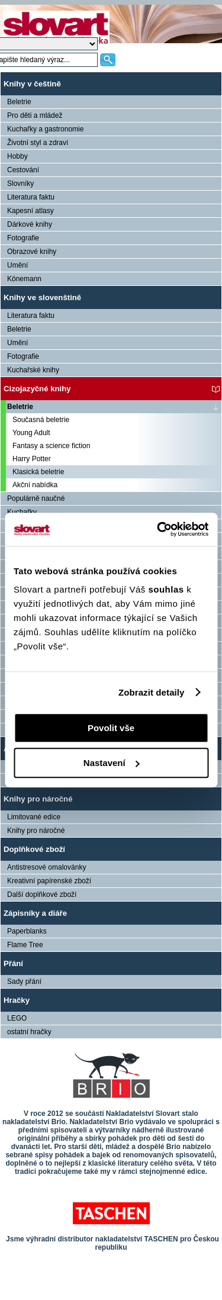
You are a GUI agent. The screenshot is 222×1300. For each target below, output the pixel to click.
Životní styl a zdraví (37, 143)
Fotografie (23, 238)
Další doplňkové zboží (41, 894)
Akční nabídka (34, 485)
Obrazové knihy (31, 251)
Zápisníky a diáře (35, 913)
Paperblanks (27, 931)
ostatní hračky (29, 1032)
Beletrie (19, 102)
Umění (17, 265)
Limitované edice (33, 817)
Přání (13, 963)
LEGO (17, 1018)
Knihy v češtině (32, 83)
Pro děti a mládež (34, 115)
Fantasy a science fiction (51, 446)
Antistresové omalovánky (46, 867)
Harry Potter (31, 459)
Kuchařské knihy (33, 370)
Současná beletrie (40, 420)
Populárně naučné (36, 498)
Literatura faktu (30, 197)
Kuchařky (22, 512)
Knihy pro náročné (38, 798)
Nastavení (111, 763)
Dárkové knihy (29, 224)
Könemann (24, 279)
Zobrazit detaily (151, 692)
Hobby (17, 156)
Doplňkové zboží (34, 849)
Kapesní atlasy (30, 211)
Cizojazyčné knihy (37, 388)
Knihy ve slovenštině (42, 297)
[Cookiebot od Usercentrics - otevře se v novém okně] (158, 529)
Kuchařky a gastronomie (45, 129)
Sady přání (24, 981)
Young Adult (31, 433)
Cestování (23, 170)
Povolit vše (111, 728)
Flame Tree (25, 945)
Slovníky (20, 183)
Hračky (17, 1000)
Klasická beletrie (38, 472)
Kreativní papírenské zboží (49, 881)
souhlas (167, 589)
